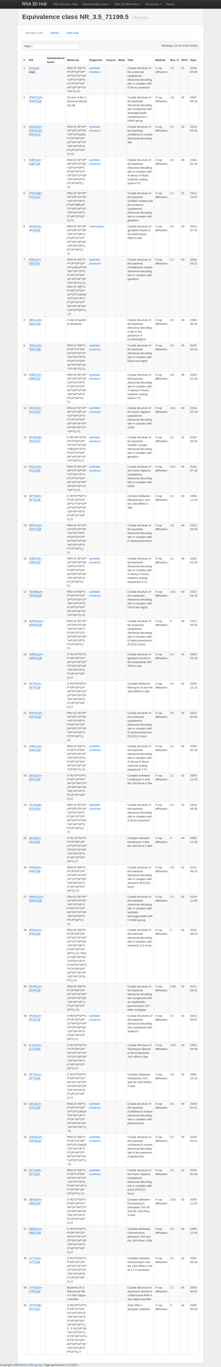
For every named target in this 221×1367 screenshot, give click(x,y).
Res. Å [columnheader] (174, 60)
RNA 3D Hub (34, 4)
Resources (152, 4)
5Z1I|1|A (34, 68)
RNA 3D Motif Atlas (127, 4)
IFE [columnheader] (31, 60)
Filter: (38, 46)
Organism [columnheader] (95, 60)
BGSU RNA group (31, 1365)
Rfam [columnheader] (121, 60)
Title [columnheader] (130, 60)
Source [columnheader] (111, 60)
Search (170, 4)
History (54, 33)
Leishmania (96, 226)
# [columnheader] (24, 60)
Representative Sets (95, 4)
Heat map (72, 33)
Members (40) (34, 33)
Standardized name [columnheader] (56, 60)
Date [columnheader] (193, 60)
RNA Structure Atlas (65, 4)
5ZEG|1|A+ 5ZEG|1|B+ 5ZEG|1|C (36, 130)
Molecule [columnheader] (73, 60)
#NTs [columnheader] (184, 60)
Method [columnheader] (160, 60)
